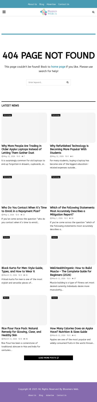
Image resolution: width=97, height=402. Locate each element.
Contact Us (63, 4)
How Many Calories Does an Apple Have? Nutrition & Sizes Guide (71, 330)
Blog (41, 4)
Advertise (51, 4)
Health (54, 237)
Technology (7, 115)
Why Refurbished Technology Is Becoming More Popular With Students (69, 149)
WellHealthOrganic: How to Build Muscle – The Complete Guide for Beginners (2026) (71, 271)
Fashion (6, 237)
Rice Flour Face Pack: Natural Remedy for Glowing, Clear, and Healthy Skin (21, 332)
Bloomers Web (70, 389)
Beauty (6, 298)
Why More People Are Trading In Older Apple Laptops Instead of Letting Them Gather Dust (21, 149)
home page (58, 66)
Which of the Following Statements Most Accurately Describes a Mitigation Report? (72, 211)
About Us (32, 4)
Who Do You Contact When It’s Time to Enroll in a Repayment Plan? (24, 209)
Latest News (10, 105)
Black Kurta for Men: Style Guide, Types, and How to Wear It (22, 269)
